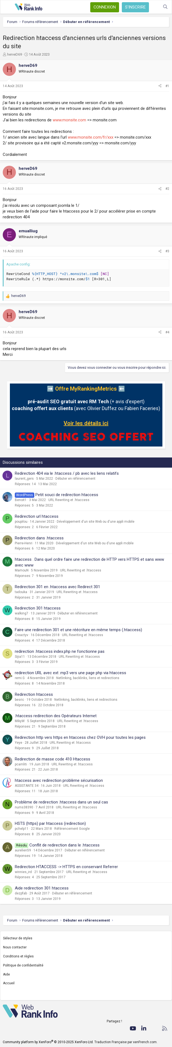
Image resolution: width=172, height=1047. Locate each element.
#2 (167, 189)
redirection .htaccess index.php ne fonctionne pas (60, 651)
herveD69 (14, 54)
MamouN (22, 570)
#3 (167, 251)
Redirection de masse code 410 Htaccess (52, 759)
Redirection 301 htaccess (38, 608)
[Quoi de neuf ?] (154, 7)
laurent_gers (24, 478)
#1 (167, 86)
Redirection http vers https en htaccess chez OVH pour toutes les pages (80, 737)
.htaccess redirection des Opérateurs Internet (56, 715)
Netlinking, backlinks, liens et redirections (87, 678)
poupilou (21, 522)
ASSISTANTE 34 (26, 786)
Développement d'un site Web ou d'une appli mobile (95, 522)
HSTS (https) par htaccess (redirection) (50, 823)
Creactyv (21, 635)
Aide (6, 974)
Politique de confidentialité (23, 965)
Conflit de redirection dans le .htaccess (64, 845)
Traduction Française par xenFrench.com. (125, 1042)
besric (19, 700)
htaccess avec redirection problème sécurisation (59, 780)
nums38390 (24, 807)
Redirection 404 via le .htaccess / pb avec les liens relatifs (67, 473)
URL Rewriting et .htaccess (68, 500)
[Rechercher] (165, 7)
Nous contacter (15, 947)
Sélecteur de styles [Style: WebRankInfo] (17, 938)
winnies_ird (23, 872)
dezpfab (21, 893)
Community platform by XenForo (48, 1042)
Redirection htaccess (34, 694)
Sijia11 (20, 657)
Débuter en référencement (75, 478)
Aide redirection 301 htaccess (42, 888)
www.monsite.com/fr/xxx (90, 137)
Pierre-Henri (23, 543)
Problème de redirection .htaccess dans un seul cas (61, 802)
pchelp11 (22, 829)
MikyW (20, 721)
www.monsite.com (69, 120)
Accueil (9, 983)
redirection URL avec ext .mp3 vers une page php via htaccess (70, 672)
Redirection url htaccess (36, 516)
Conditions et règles (18, 956)
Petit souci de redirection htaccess (66, 494)
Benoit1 (21, 500)
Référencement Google (72, 829)
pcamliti (21, 764)
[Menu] (7, 7)
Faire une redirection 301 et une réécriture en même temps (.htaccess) (78, 629)
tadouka (21, 592)
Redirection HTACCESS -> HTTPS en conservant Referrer (66, 866)
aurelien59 (23, 850)
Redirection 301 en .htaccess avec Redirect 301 (57, 586)
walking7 (21, 613)
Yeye (18, 743)
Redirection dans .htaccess (39, 538)
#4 (167, 332)
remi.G (20, 678)
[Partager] (159, 86)
